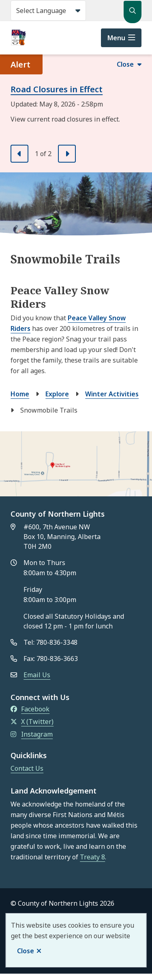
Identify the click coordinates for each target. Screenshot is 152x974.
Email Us (37, 674)
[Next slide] (67, 154)
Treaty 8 (92, 856)
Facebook (30, 708)
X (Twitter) (32, 721)
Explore (57, 393)
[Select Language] (48, 10)
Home (20, 393)
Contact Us (27, 768)
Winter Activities (112, 393)
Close (25, 950)
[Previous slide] (19, 154)
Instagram (32, 734)
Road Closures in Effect (57, 89)
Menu (116, 37)
